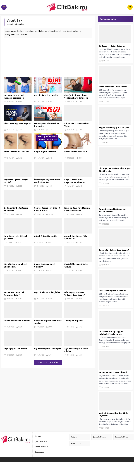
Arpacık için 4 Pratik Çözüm (47, 292)
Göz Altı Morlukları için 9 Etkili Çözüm (15, 265)
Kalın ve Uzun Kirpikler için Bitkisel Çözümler (77, 209)
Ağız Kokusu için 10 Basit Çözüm (76, 349)
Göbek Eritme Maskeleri (75, 151)
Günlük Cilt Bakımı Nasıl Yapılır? (114, 250)
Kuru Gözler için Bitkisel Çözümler (15, 237)
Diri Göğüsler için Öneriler (46, 95)
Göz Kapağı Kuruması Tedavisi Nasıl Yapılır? (74, 293)
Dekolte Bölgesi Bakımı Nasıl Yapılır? (48, 321)
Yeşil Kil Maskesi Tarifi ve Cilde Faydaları (113, 414)
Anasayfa (10, 24)
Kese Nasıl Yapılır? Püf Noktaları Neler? (14, 293)
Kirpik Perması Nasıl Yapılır (16, 151)
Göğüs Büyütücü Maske (45, 151)
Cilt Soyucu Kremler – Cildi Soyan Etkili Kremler (115, 169)
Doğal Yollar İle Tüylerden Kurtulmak (16, 209)
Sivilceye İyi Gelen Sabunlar (112, 46)
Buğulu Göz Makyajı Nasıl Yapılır (114, 127)
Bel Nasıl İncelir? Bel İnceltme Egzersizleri (14, 96)
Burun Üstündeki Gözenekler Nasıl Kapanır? (112, 210)
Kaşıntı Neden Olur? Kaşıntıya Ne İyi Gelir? (74, 181)
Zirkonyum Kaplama (73, 320)
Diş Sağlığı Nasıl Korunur (15, 348)
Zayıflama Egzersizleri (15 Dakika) (16, 181)
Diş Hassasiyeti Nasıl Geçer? (47, 348)
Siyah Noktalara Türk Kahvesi (113, 87)
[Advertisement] (48, 57)
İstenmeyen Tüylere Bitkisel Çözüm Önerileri (47, 181)
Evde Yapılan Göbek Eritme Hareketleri (46, 124)
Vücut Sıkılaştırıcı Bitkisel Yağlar (76, 124)
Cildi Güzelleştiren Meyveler (112, 291)
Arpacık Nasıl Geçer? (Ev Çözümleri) (75, 237)
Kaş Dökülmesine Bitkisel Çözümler (76, 265)
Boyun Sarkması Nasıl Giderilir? (44, 265)
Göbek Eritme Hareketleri (46, 236)
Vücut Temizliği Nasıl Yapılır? (17, 123)
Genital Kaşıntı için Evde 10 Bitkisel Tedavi (47, 209)
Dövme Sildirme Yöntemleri (17, 320)
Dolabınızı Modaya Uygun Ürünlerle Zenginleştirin (111, 332)
